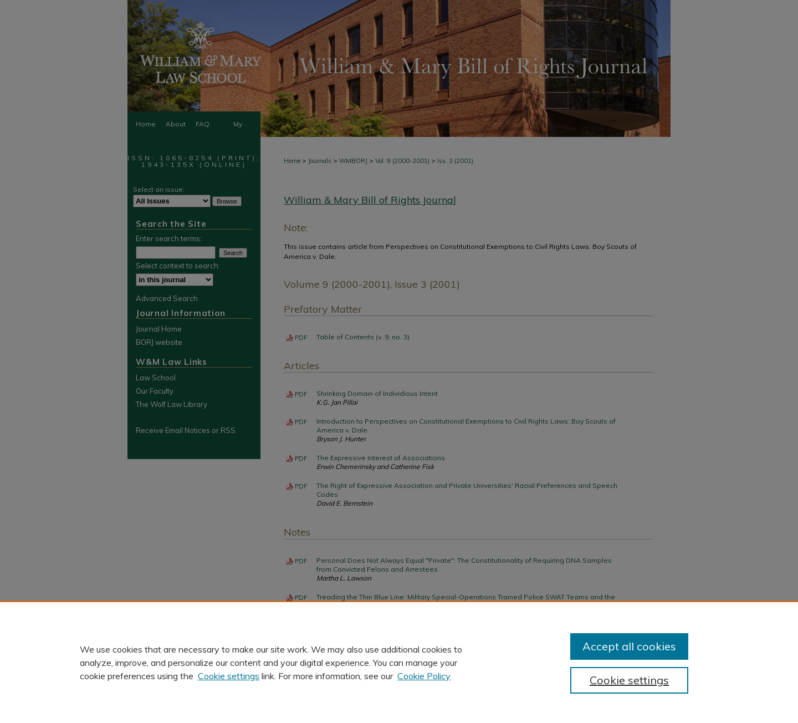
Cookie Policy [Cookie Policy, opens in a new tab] (424, 675)
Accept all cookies (629, 646)
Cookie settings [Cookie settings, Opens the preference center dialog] (629, 680)
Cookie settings (228, 675)
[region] (399, 662)
